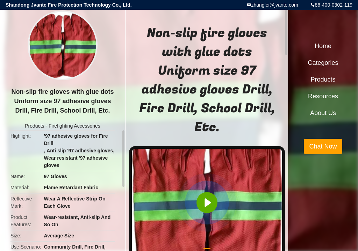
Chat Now (323, 146)
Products (34, 126)
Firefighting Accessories (74, 126)
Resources (323, 96)
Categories (323, 62)
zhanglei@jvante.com (274, 5)
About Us (323, 112)
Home (323, 46)
